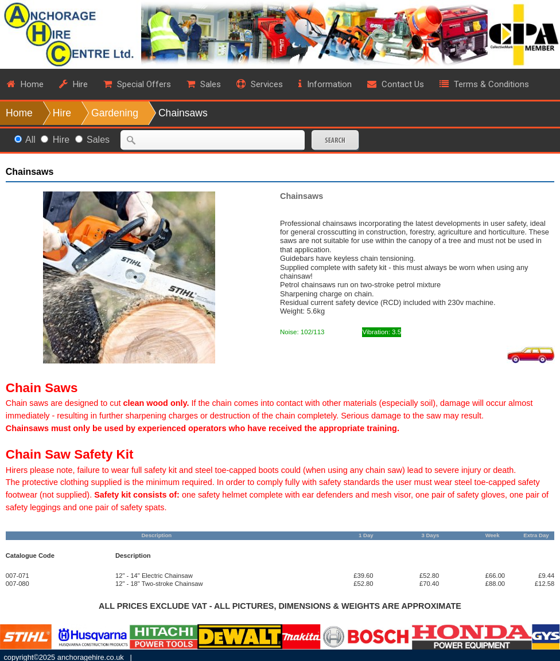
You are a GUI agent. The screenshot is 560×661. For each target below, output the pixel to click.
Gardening (114, 113)
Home (19, 113)
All (30, 139)
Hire (62, 113)
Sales (98, 139)
